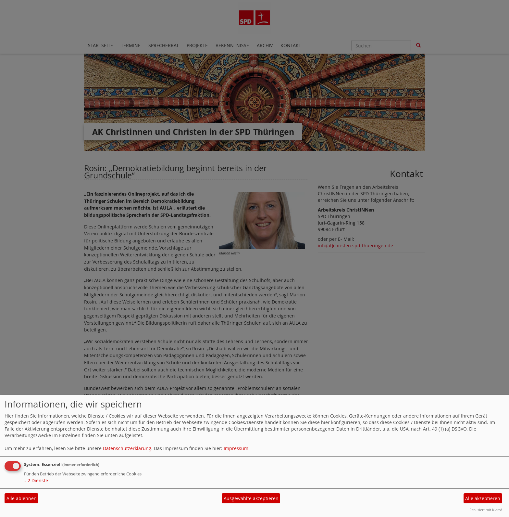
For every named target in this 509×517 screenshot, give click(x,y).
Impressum (236, 448)
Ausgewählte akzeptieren (251, 498)
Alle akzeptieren (482, 498)
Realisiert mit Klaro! (485, 509)
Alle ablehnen (21, 498)
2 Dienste (36, 480)
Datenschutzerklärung (127, 448)
